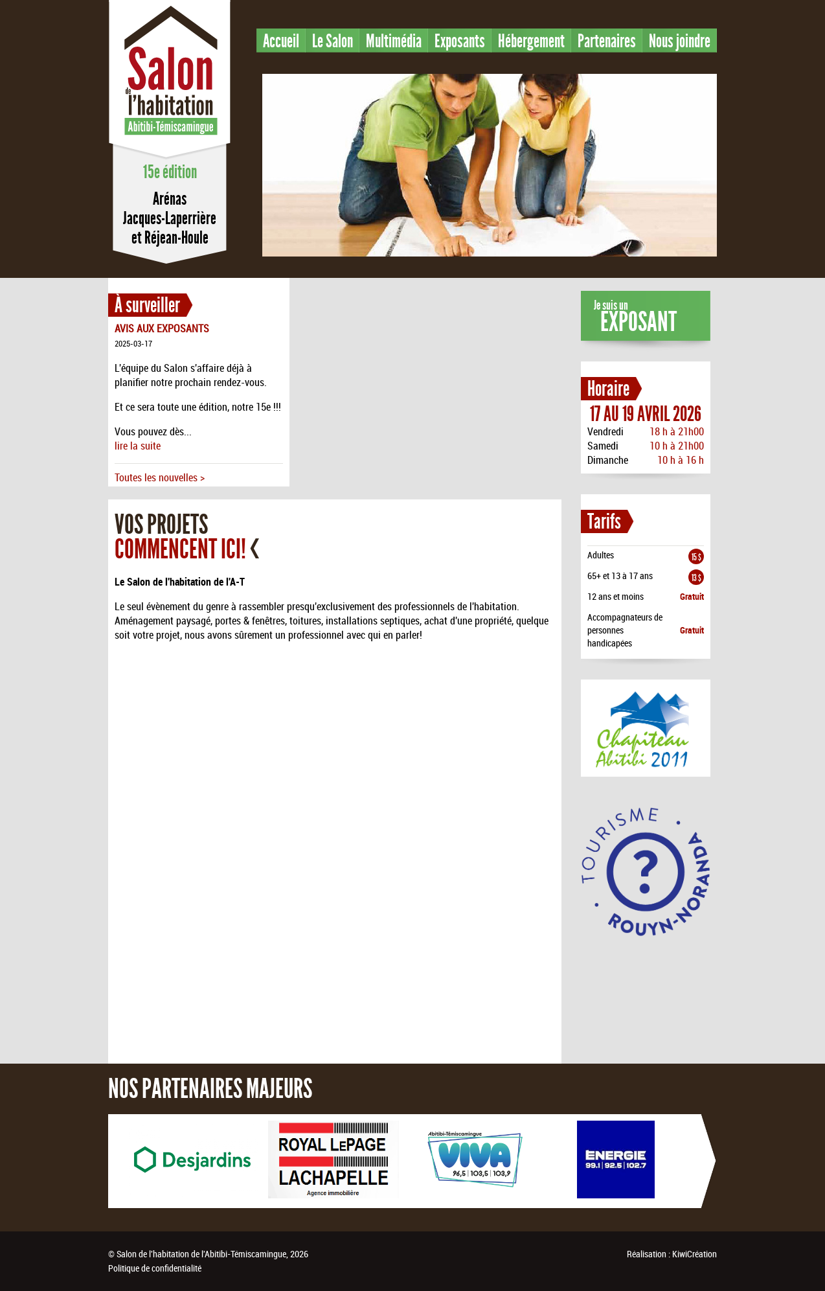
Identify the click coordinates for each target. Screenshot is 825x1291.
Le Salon (332, 41)
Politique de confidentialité (154, 1268)
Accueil (281, 41)
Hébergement (531, 41)
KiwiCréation (694, 1254)
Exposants (460, 41)
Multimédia (394, 41)
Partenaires (607, 41)
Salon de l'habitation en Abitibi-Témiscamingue (169, 80)
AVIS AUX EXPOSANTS (162, 328)
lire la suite (138, 446)
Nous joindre (679, 41)
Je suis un (635, 317)
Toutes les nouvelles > (160, 477)
